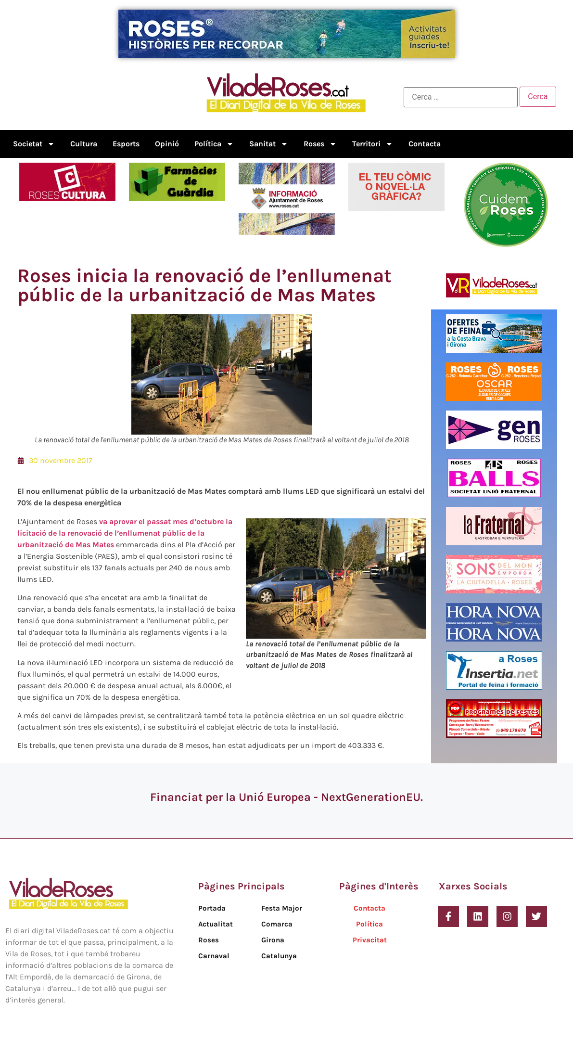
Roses (320, 144)
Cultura (83, 143)
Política (214, 144)
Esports (126, 143)
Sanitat (268, 144)
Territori (372, 144)
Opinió (167, 143)
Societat (34, 144)
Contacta (424, 143)
